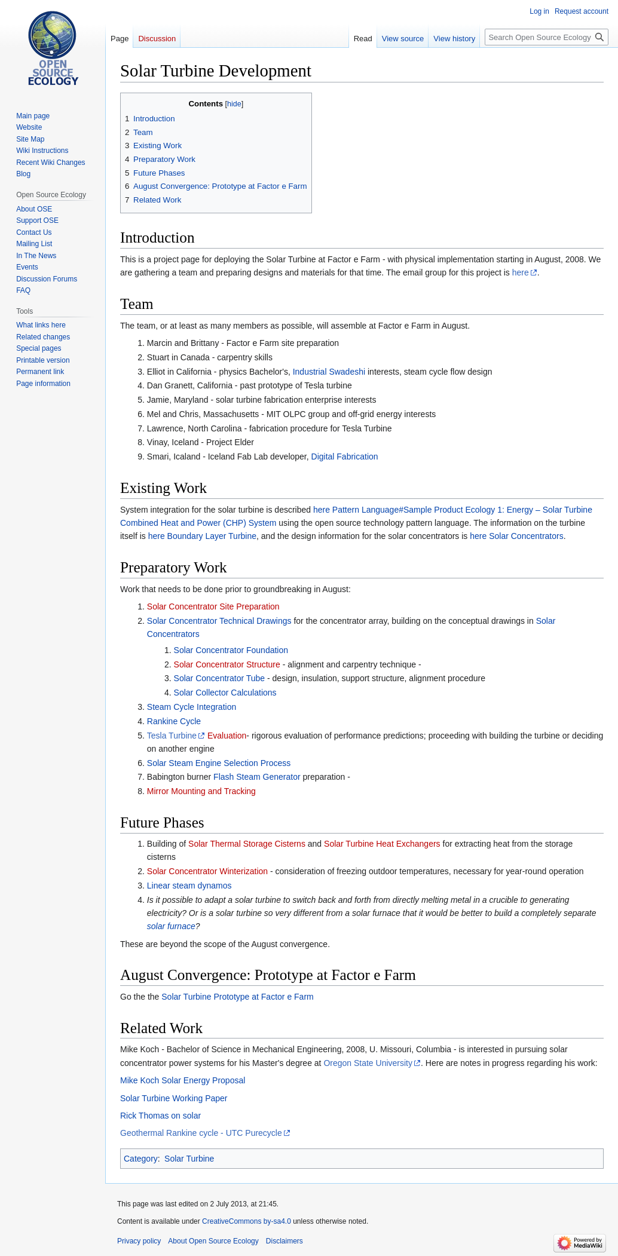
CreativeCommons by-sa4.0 (246, 1221)
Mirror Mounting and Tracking (201, 791)
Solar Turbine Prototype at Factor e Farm (237, 996)
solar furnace (171, 926)
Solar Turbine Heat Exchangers (382, 843)
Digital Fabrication (344, 456)
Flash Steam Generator (257, 777)
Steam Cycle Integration (191, 707)
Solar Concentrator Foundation (231, 650)
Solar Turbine (189, 1158)
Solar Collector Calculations (225, 692)
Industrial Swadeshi (329, 371)
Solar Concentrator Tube (219, 678)
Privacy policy (139, 1241)
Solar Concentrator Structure (227, 664)
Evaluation (226, 735)
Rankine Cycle (174, 721)
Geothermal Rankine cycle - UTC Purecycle (201, 1133)
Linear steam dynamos (189, 885)
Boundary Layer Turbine (211, 536)
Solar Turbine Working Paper (174, 1098)
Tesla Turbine (172, 735)
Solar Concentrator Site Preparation (213, 606)
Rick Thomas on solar (160, 1115)
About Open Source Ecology (213, 1241)
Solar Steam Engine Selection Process (218, 763)
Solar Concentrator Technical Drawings (219, 621)
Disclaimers (284, 1241)
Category (141, 1158)
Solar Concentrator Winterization (207, 871)
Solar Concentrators (526, 536)
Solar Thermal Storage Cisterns (246, 843)
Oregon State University (367, 1063)
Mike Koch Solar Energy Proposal (182, 1080)
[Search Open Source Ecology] (546, 37)
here (520, 272)
